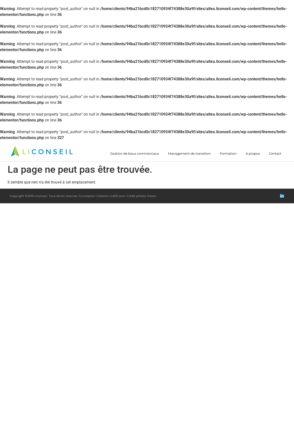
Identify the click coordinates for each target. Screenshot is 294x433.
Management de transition (189, 153)
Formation (228, 153)
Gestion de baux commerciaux (134, 153)
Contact (275, 153)
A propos (253, 153)
